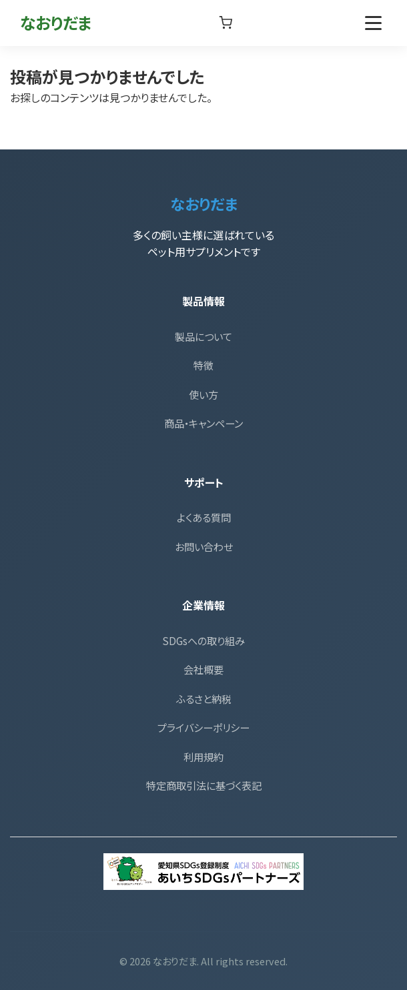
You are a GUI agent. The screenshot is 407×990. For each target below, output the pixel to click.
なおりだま (56, 22)
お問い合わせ (204, 546)
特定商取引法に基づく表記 (204, 785)
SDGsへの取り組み (203, 640)
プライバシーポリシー (203, 727)
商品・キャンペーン (203, 423)
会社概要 (203, 669)
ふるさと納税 (204, 698)
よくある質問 (204, 517)
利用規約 (203, 756)
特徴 (203, 365)
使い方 (203, 394)
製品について (203, 336)
